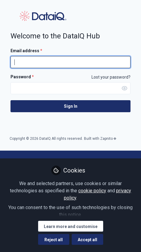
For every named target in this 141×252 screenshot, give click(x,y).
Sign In (70, 106)
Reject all (53, 239)
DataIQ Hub (43, 16)
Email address (26, 50)
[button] (124, 88)
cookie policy (92, 191)
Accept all (87, 239)
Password (22, 76)
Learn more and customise (71, 226)
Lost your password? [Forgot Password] (111, 77)
